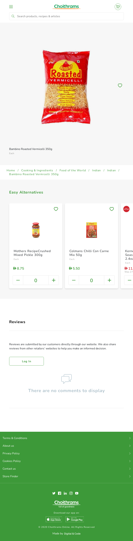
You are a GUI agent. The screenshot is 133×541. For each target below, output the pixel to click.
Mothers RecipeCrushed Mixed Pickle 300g (32, 253)
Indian (96, 170)
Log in (26, 361)
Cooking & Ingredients (37, 170)
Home (11, 170)
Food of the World (73, 170)
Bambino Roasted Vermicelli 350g (34, 174)
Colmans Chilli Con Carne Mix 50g (89, 253)
